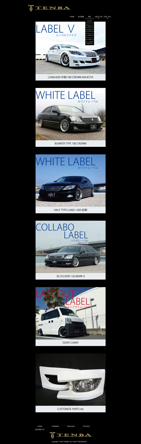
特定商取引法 (39, 429)
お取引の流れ (98, 17)
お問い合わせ (107, 17)
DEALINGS (71, 426)
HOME (72, 16)
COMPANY (55, 426)
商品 (89, 16)
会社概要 (81, 16)
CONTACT (86, 426)
